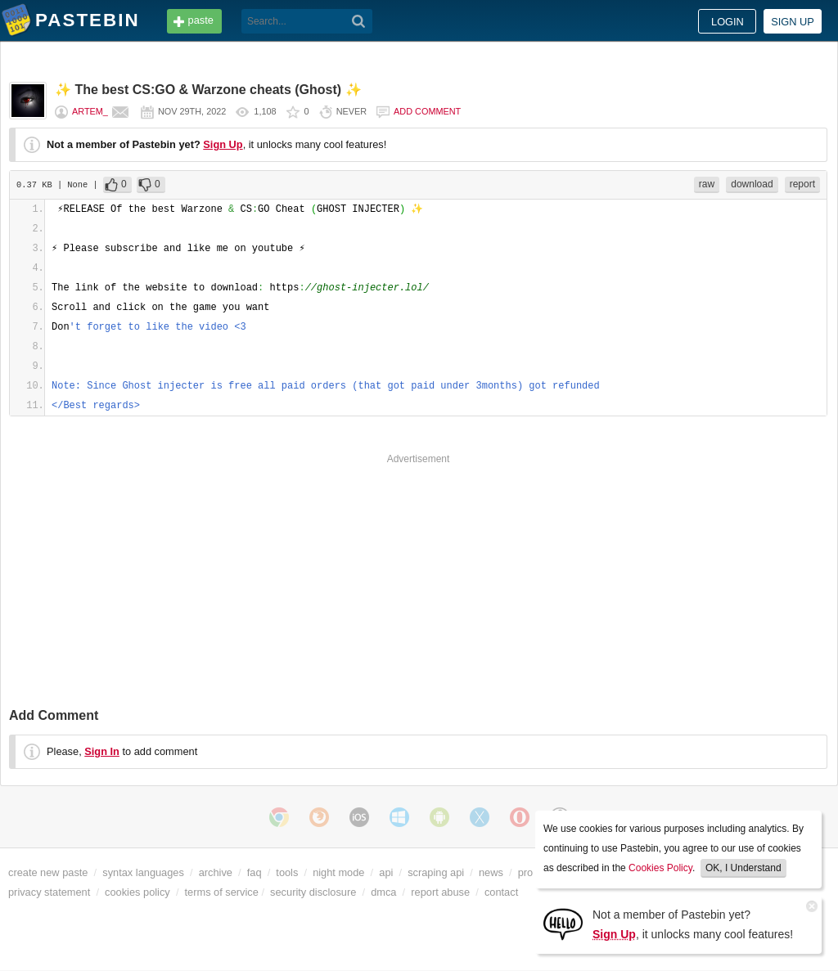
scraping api (436, 872)
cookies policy (137, 892)
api (386, 872)
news (491, 872)
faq (254, 872)
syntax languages (143, 872)
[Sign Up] (563, 923)
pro (526, 872)
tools (287, 872)
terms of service (222, 892)
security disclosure (313, 892)
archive (215, 872)
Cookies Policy (660, 868)
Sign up (792, 22)
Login (727, 22)
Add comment (427, 111)
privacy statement (49, 892)
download (752, 184)
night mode (338, 872)
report (802, 184)
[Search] (358, 21)
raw (706, 184)
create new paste (48, 872)
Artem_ (90, 111)
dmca (383, 892)
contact (501, 892)
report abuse (440, 892)
